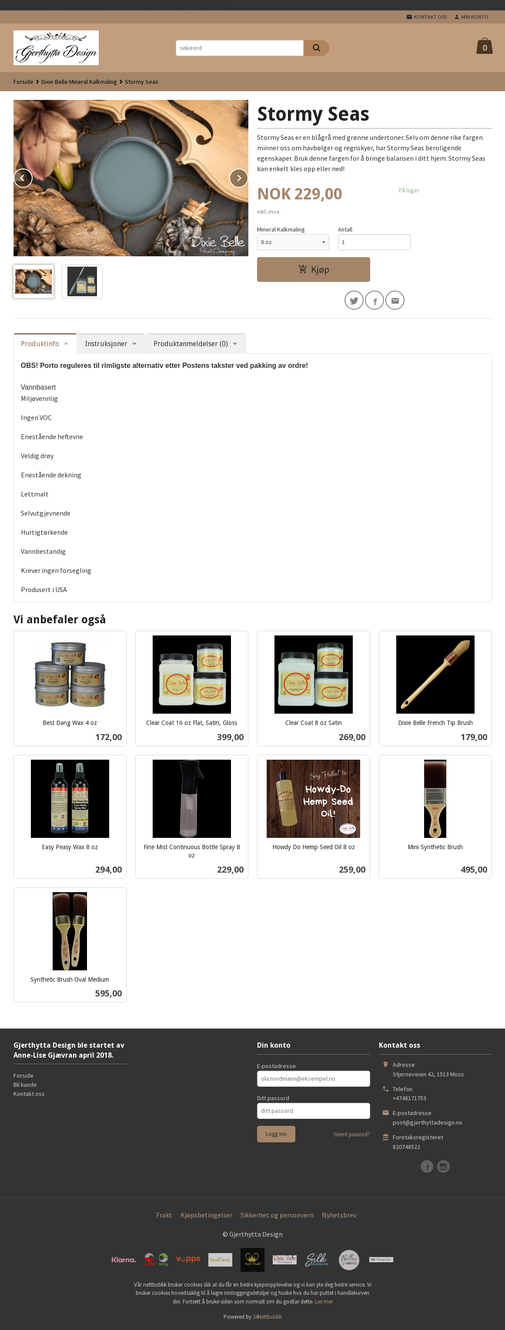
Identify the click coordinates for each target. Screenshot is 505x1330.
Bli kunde (25, 1084)
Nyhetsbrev (339, 1215)
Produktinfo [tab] (40, 344)
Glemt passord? (352, 1134)
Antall (345, 229)
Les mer (324, 1301)
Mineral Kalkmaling (281, 229)
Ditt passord (273, 1098)
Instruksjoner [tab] (106, 344)
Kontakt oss (29, 1094)
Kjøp (313, 269)
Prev (32, 176)
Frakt (164, 1215)
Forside (23, 82)
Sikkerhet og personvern (277, 1215)
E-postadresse (276, 1066)
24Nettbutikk (267, 1316)
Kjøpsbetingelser (206, 1215)
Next (247, 176)
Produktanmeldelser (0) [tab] (191, 344)
